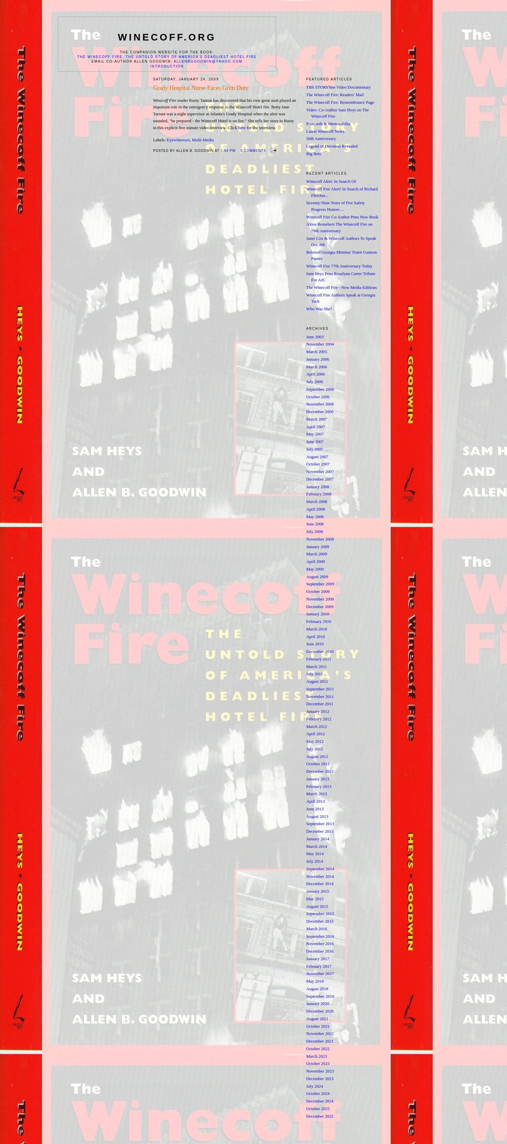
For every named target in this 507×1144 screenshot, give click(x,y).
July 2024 (314, 1086)
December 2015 (320, 921)
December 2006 (320, 411)
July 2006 (314, 381)
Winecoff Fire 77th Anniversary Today (339, 266)
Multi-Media (203, 139)
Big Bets (313, 153)
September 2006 (320, 389)
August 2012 (317, 756)
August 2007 (317, 456)
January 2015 (317, 891)
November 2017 (320, 973)
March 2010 (316, 629)
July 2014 (314, 861)
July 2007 (314, 449)
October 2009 (318, 591)
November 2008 (320, 539)
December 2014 (320, 883)
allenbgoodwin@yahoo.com (208, 61)
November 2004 (320, 344)
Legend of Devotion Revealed (332, 146)
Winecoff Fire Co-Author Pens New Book (342, 216)
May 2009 (315, 569)
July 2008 (314, 531)
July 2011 (314, 673)
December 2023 (320, 1078)
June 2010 (315, 643)
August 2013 (317, 816)
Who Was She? (319, 308)
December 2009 (320, 606)
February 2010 (318, 621)
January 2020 (317, 1003)
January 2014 (317, 838)
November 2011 (320, 696)
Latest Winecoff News (325, 131)
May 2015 (315, 898)
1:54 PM (228, 151)
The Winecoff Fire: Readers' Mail (335, 94)
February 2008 (318, 493)
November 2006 (320, 404)
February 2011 (318, 658)
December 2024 (320, 1101)
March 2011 (316, 666)
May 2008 (315, 516)
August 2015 (317, 906)
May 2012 (315, 741)
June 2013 (315, 808)
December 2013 (320, 831)
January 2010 (317, 613)
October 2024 (318, 1093)
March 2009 (316, 553)
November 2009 (320, 599)
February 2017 (318, 966)
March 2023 (316, 1056)
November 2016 (320, 943)
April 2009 (315, 561)
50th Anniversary (321, 138)
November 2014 (320, 876)
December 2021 (320, 1041)
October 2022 (318, 1048)
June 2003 (315, 336)
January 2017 (317, 958)
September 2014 (320, 868)
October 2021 (318, 1026)
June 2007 (315, 441)
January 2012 (317, 711)
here (241, 127)
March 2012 (316, 726)
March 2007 (316, 419)
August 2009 (317, 576)
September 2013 (320, 823)
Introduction (167, 66)
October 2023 (318, 1063)
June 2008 (315, 523)
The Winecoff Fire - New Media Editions (341, 287)
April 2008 (315, 509)
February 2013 (318, 786)
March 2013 (316, 793)
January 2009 (317, 546)
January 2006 (317, 359)
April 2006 (315, 374)
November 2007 (320, 471)
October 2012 (318, 763)
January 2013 (317, 778)
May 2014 (315, 853)
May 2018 (315, 981)
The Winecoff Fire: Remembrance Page (340, 102)
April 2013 (315, 801)
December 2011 (319, 703)
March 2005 (316, 351)
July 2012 (314, 748)
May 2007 (315, 434)
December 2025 (320, 1116)
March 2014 (316, 846)
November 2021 (320, 1033)
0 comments (253, 151)
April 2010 (315, 636)
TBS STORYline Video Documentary (338, 87)
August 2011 (317, 681)
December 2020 (320, 1011)
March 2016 (316, 928)
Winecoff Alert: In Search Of (331, 181)
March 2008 (316, 501)
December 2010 (320, 651)
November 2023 (320, 1071)
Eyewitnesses (178, 139)
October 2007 (318, 463)
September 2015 (320, 913)
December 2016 (320, 951)
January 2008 (317, 486)
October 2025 (318, 1108)
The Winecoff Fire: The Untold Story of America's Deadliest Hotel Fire (167, 57)
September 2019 (320, 996)
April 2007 (315, 426)
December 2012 (320, 771)
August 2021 (317, 1018)
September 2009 (320, 583)
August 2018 (317, 988)
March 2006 (316, 366)
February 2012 (318, 718)
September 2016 (320, 936)
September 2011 (320, 688)
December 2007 (320, 479)
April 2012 (315, 733)
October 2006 (318, 396)
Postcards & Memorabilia (328, 123)
